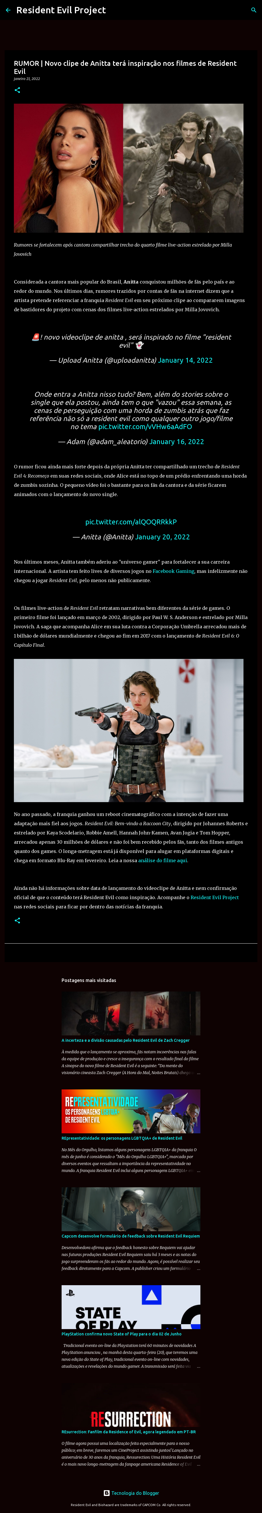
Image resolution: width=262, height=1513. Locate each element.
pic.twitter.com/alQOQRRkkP (131, 522)
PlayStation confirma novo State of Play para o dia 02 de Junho (122, 1334)
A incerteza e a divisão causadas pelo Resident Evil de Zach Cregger (126, 1040)
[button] (17, 90)
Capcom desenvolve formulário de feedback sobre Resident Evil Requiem (131, 1236)
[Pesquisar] (253, 10)
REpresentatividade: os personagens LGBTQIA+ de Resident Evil (122, 1138)
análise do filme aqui (162, 860)
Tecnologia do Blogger (131, 1493)
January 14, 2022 (185, 360)
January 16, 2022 (176, 442)
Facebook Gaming (173, 571)
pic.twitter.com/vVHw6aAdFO (145, 427)
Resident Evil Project (61, 10)
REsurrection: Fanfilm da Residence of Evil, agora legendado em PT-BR (129, 1432)
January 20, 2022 (162, 537)
